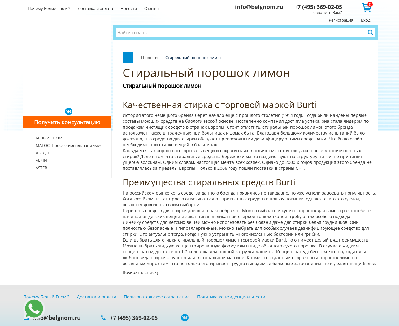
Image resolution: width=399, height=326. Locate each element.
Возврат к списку (141, 272)
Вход (365, 20)
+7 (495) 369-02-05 (318, 7)
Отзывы (151, 8)
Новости (128, 8)
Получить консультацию (67, 122)
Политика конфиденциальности (231, 297)
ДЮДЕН (43, 153)
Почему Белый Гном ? (49, 8)
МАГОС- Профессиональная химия (69, 145)
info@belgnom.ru (259, 7)
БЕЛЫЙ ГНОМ (49, 138)
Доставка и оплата (95, 8)
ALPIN (41, 160)
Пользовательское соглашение (157, 297)
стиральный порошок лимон (293, 127)
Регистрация (341, 20)
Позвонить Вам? (326, 12)
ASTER (41, 167)
